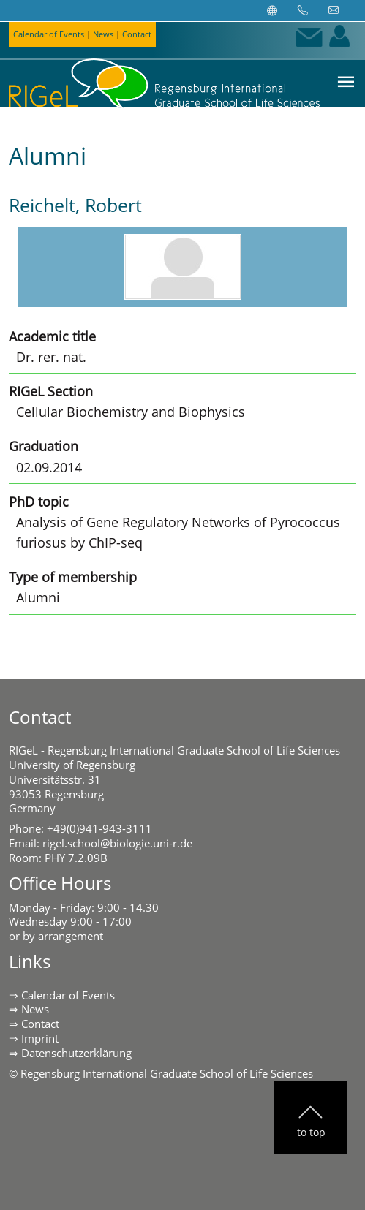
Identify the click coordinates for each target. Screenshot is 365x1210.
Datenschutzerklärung (76, 1052)
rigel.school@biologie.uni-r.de (117, 843)
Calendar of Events (48, 34)
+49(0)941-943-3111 (99, 828)
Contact (136, 34)
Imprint (40, 1038)
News (103, 34)
